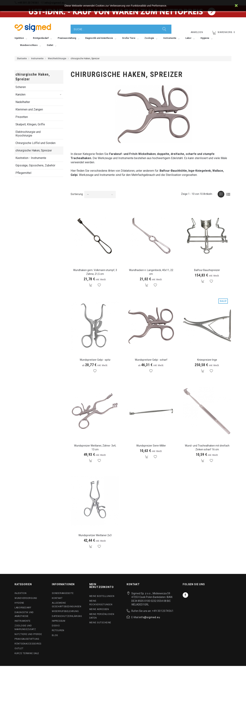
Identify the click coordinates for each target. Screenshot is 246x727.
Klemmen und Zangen (29, 109)
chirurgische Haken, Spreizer (33, 150)
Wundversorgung (26, 598)
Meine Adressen (99, 609)
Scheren (20, 87)
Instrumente (37, 58)
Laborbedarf (23, 607)
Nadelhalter (22, 102)
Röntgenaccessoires (28, 643)
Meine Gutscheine (100, 622)
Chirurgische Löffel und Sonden (35, 143)
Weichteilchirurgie (57, 58)
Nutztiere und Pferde (28, 634)
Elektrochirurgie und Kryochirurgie (28, 133)
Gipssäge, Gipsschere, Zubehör (35, 165)
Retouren (58, 630)
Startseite (22, 58)
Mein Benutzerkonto (101, 585)
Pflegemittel (23, 173)
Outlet (19, 648)
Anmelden (197, 32)
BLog (55, 635)
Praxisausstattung (27, 639)
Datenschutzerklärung (67, 616)
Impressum (58, 621)
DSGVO (56, 625)
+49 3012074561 (163, 610)
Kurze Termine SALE (27, 653)
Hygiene (19, 603)
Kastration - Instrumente (30, 158)
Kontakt (57, 598)
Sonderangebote (63, 593)
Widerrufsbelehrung (65, 611)
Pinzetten (21, 117)
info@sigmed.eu (149, 617)
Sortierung (77, 194)
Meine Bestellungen (101, 596)
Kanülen (20, 94)
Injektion (20, 593)
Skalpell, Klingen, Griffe (30, 124)
